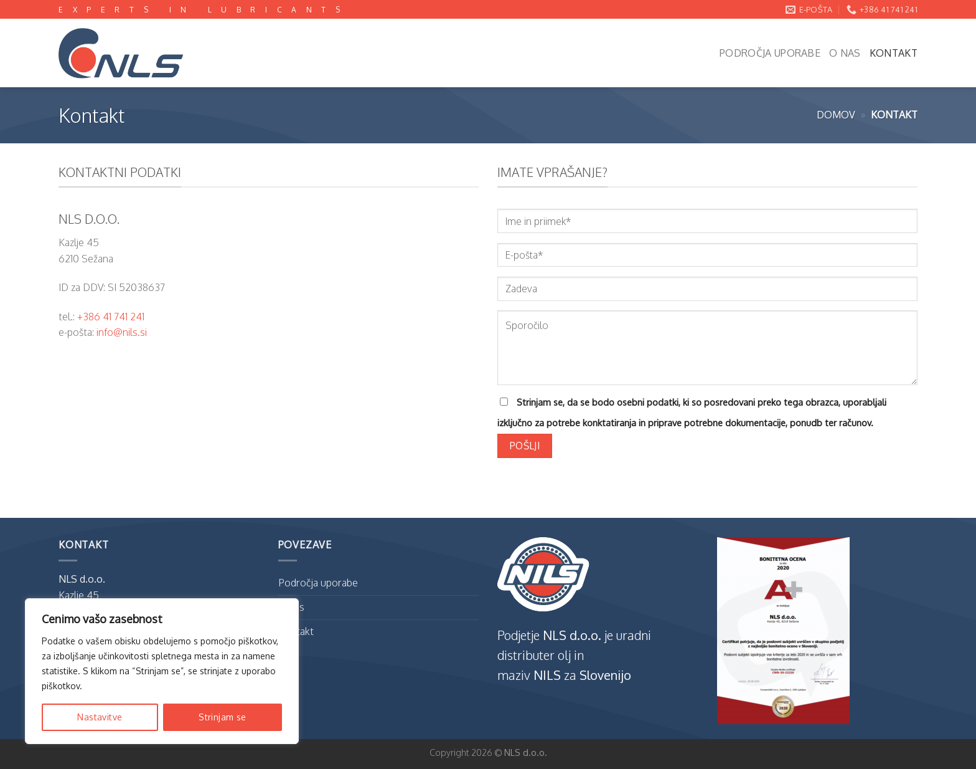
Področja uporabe (770, 53)
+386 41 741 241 (110, 316)
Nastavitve (99, 717)
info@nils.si (121, 332)
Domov (836, 114)
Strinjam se (222, 717)
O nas (845, 53)
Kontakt (893, 53)
